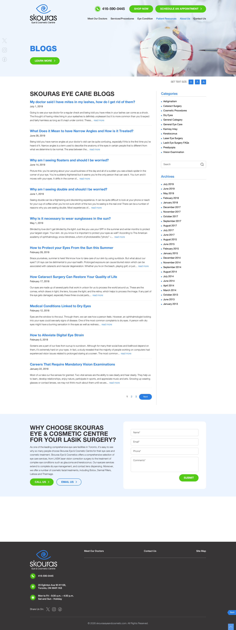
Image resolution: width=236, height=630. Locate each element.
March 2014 (169, 290)
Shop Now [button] (141, 9)
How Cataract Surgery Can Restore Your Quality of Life (73, 277)
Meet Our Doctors (98, 19)
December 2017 (172, 207)
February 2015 (171, 249)
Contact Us (200, 19)
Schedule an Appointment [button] (179, 9)
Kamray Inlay (170, 129)
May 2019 (168, 193)
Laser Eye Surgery (173, 138)
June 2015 (169, 244)
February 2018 (171, 198)
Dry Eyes (168, 115)
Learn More (43, 61)
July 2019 (168, 184)
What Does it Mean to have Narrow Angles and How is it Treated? (81, 131)
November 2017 (172, 212)
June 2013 (169, 299)
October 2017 (170, 216)
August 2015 (170, 239)
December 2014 (172, 258)
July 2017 (168, 230)
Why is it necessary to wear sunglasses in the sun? (70, 218)
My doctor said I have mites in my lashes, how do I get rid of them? (82, 102)
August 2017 (170, 225)
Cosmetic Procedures (175, 110)
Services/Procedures (123, 19)
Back (232, 612)
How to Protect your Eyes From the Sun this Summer (71, 247)
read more (99, 120)
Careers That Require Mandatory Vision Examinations (72, 364)
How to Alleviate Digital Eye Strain (57, 335)
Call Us (40, 482)
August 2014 (170, 272)
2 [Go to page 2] (131, 397)
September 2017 (172, 221)
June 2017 (169, 235)
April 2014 (168, 285)
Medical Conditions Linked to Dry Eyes (60, 306)
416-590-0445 (45, 576)
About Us (185, 19)
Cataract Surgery (172, 106)
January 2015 (170, 253)
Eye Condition (145, 19)
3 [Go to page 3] (136, 397)
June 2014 (169, 281)
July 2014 (168, 276)
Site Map (201, 551)
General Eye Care (172, 124)
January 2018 (170, 202)
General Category (172, 120)
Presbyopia (169, 147)
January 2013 (170, 304)
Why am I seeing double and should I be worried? (68, 189)
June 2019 (169, 189)
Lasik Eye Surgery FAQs (176, 143)
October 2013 (170, 295)
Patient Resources (167, 19)
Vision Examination (173, 152)
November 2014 (172, 262)
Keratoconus (170, 133)
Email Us (67, 482)
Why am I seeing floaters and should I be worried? (69, 160)
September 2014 (172, 267)
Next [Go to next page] (145, 397)
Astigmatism (170, 101)
